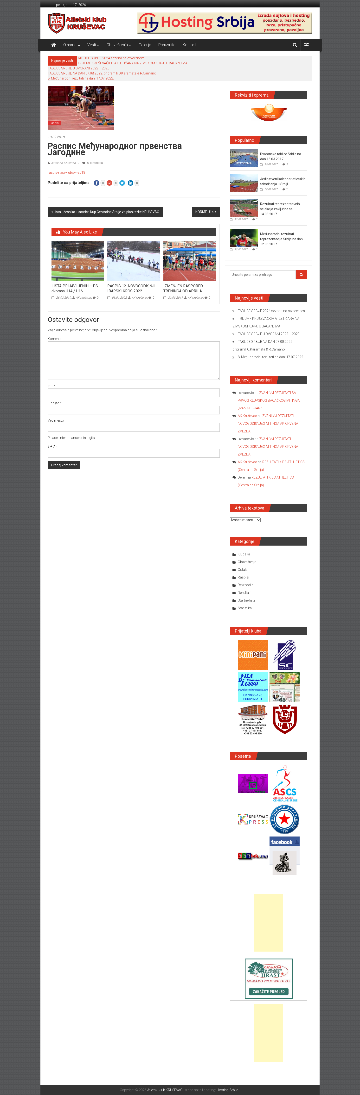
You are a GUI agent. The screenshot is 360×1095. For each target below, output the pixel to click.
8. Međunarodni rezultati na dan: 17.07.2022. (81, 78)
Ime (52, 386)
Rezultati (244, 593)
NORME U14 (204, 212)
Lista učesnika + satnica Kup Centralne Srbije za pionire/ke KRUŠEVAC (106, 212)
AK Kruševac (84, 297)
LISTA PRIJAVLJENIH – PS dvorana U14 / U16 (74, 288)
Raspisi (54, 123)
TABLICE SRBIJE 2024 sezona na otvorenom (110, 58)
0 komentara (92, 163)
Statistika (245, 608)
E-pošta (55, 403)
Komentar (55, 339)
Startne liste (246, 600)
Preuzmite (166, 45)
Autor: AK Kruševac (63, 163)
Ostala (243, 570)
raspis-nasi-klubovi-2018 (66, 172)
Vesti (91, 45)
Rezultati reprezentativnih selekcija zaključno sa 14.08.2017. (280, 209)
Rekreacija (245, 585)
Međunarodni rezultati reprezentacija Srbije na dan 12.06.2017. (281, 239)
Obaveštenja (117, 45)
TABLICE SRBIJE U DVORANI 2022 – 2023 (78, 68)
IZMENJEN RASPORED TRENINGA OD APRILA (183, 288)
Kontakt (189, 45)
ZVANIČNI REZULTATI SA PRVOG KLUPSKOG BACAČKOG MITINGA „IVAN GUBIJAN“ (269, 400)
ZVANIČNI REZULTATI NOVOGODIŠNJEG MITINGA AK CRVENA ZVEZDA (268, 423)
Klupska (244, 554)
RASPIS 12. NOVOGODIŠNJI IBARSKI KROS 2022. (131, 288)
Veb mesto (56, 420)
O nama (70, 45)
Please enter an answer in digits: (72, 438)
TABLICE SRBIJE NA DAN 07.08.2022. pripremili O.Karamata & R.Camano (102, 73)
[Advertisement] (268, 923)
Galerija (145, 45)
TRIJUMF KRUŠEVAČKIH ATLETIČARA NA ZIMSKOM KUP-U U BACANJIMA (132, 63)
